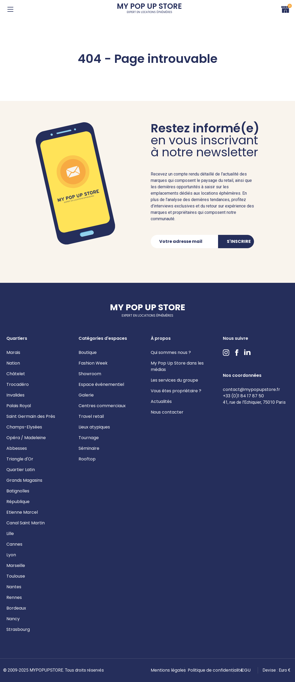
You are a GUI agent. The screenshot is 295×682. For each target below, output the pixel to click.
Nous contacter (167, 412)
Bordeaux (16, 608)
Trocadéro (17, 384)
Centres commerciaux (102, 406)
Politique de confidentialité (215, 670)
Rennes (14, 597)
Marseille (15, 565)
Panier (285, 8)
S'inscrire (239, 241)
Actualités (161, 401)
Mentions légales (168, 670)
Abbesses (16, 448)
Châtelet (15, 374)
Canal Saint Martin (25, 523)
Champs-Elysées (24, 427)
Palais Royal (18, 406)
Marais (13, 352)
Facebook (236, 352)
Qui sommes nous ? (171, 352)
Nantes (13, 587)
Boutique (88, 352)
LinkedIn (247, 352)
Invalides (15, 395)
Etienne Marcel (22, 512)
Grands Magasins (24, 480)
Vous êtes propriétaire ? (176, 391)
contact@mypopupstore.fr (251, 389)
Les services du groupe (174, 380)
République (18, 502)
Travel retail (91, 416)
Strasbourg (18, 629)
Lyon (11, 555)
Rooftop (87, 459)
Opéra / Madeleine (26, 438)
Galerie (86, 395)
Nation (13, 363)
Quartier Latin (20, 470)
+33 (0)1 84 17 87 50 (243, 396)
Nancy (13, 619)
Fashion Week (93, 363)
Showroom (90, 374)
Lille (10, 533)
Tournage (89, 438)
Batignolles (17, 491)
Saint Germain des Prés (30, 416)
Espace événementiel (101, 384)
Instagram (226, 352)
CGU (246, 670)
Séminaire (89, 448)
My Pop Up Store (149, 9)
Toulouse (15, 576)
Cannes (14, 544)
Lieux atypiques (94, 427)
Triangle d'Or (19, 459)
